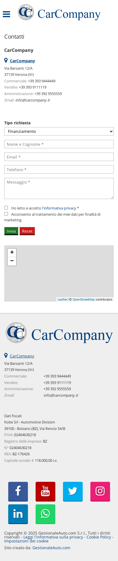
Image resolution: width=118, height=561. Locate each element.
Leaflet (62, 299)
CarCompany (22, 356)
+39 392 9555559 (48, 93)
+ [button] (12, 253)
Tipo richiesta (17, 122)
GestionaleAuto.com (51, 547)
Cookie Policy (99, 537)
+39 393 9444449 (41, 80)
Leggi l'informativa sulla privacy (53, 537)
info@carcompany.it (32, 100)
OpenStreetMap (84, 299)
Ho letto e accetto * (45, 208)
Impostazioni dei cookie (26, 541)
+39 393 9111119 (32, 87)
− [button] (12, 261)
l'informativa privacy (59, 208)
